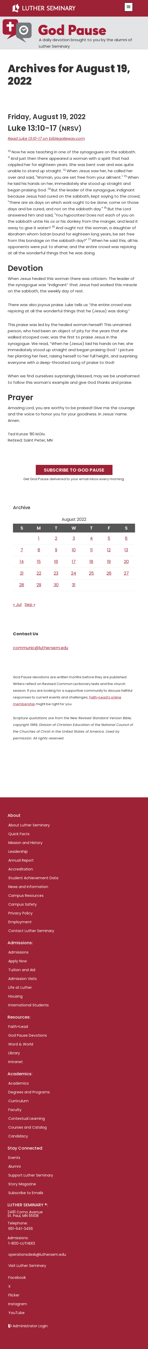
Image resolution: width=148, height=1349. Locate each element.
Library (14, 1053)
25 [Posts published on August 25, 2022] (91, 573)
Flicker (13, 1295)
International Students (28, 1005)
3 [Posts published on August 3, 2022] (74, 538)
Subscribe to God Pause (74, 470)
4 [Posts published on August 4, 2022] (91, 538)
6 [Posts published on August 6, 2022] (126, 538)
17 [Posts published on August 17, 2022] (74, 562)
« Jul (17, 605)
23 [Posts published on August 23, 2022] (56, 573)
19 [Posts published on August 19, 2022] (109, 562)
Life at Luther (20, 987)
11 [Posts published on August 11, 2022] (91, 550)
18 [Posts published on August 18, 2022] (91, 562)
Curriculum (18, 1100)
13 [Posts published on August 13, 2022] (126, 550)
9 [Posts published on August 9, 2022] (56, 550)
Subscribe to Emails (25, 1192)
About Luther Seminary (29, 825)
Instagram (17, 1304)
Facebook (17, 1277)
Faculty (15, 1109)
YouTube (16, 1312)
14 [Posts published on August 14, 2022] (22, 562)
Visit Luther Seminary (27, 1265)
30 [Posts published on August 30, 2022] (56, 585)
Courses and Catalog (27, 1127)
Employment (20, 922)
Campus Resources (26, 895)
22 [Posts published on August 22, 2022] (39, 573)
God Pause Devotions (27, 1035)
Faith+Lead (18, 1026)
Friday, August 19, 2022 (47, 116)
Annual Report (21, 860)
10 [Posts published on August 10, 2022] (74, 550)
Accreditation (20, 869)
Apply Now (17, 961)
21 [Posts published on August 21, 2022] (22, 573)
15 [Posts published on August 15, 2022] (39, 562)
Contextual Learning (26, 1118)
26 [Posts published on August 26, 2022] (109, 573)
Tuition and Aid (21, 969)
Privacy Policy (20, 913)
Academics (18, 1083)
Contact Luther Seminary (31, 930)
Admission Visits (22, 978)
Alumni (14, 1166)
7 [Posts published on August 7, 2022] (21, 550)
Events (14, 1157)
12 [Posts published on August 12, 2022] (109, 550)
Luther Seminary (63, 8)
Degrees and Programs (29, 1092)
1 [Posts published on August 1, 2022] (38, 538)
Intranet (15, 1061)
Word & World (20, 1044)
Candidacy (18, 1136)
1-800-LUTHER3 (21, 1243)
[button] (128, 7)
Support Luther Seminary (30, 1175)
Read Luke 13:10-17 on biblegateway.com (46, 138)
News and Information (28, 886)
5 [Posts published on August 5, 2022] (109, 538)
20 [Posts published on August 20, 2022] (126, 562)
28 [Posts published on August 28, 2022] (21, 585)
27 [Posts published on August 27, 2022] (126, 573)
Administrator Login (30, 1326)
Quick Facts (19, 833)
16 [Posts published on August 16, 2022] (56, 562)
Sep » (30, 605)
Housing (15, 996)
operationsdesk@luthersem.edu (37, 1254)
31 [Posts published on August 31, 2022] (73, 585)
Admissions (18, 952)
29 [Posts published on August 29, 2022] (39, 585)
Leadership (18, 851)
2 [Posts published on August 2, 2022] (56, 538)
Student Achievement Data (33, 878)
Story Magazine (22, 1184)
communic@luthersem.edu (40, 648)
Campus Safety (22, 904)
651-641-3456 (20, 1228)
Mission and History (25, 842)
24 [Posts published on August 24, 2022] (73, 573)
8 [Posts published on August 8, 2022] (39, 550)
